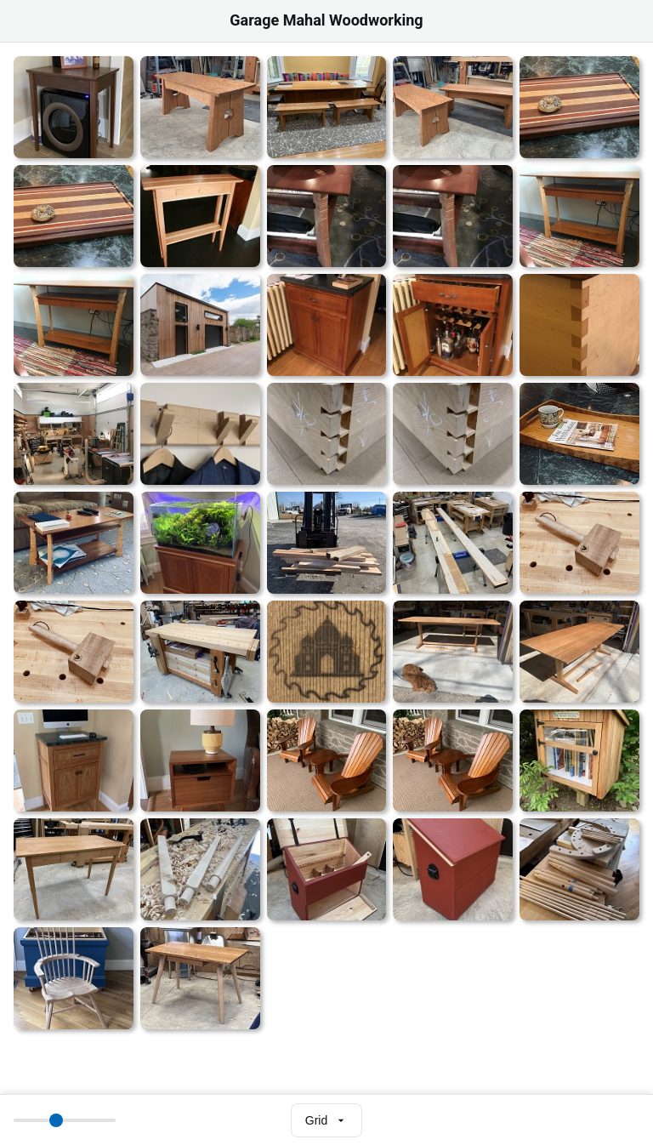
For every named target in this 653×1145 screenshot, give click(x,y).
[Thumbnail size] (65, 1120)
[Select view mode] (326, 1120)
